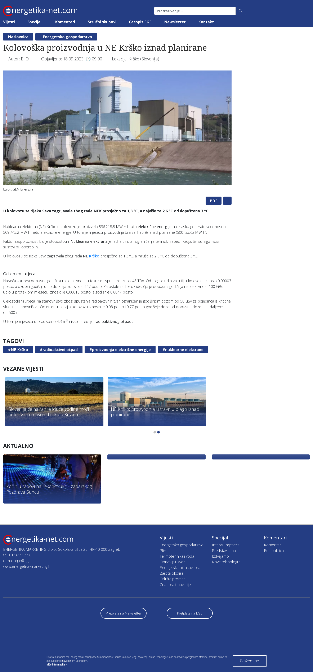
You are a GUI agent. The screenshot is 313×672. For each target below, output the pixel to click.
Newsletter (175, 21)
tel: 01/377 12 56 (17, 554)
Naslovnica (18, 36)
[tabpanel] (117, 131)
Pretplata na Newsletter (123, 613)
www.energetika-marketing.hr (27, 566)
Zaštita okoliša (171, 573)
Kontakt (206, 21)
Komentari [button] (65, 21)
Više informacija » (56, 664)
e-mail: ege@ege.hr (19, 560)
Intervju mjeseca (226, 544)
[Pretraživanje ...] (195, 11)
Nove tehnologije (226, 561)
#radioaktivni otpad (59, 349)
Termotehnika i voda (177, 556)
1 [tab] (154, 432)
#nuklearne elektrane (183, 349)
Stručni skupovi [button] (102, 21)
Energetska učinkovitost (180, 567)
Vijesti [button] (9, 21)
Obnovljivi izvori (172, 561)
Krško (94, 255)
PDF (213, 200)
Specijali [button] (35, 21)
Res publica (274, 550)
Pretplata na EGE (189, 613)
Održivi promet (172, 578)
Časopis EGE (140, 21)
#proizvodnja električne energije (120, 349)
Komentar (272, 544)
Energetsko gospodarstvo (67, 36)
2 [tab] (158, 432)
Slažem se (249, 660)
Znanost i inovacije (175, 584)
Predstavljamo (224, 550)
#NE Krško (18, 349)
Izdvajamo (220, 556)
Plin (163, 550)
